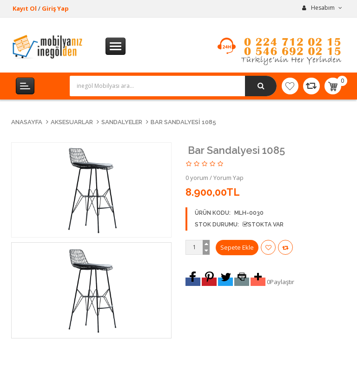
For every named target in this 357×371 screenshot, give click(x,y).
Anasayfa (26, 122)
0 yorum (196, 177)
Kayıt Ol (24, 8)
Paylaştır (282, 282)
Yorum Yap (228, 177)
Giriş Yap (55, 8)
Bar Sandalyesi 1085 (183, 122)
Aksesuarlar (72, 122)
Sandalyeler (121, 122)
